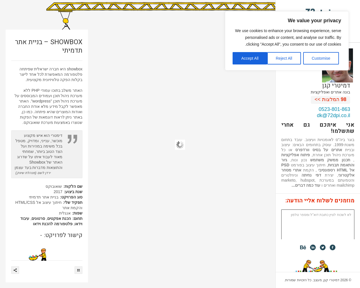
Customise (321, 58)
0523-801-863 (334, 109)
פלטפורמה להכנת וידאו (53, 224)
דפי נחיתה (311, 175)
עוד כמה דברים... (306, 185)
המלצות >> (330, 99)
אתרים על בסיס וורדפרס (318, 150)
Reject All (284, 58)
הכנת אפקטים (59, 218)
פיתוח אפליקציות (295, 155)
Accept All (249, 58)
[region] (287, 40)
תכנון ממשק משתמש (330, 160)
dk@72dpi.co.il (333, 115)
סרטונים (38, 218)
